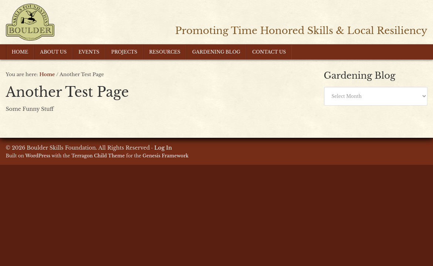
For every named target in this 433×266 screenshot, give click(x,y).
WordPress (37, 155)
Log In (163, 147)
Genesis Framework (166, 155)
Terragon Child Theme (98, 155)
